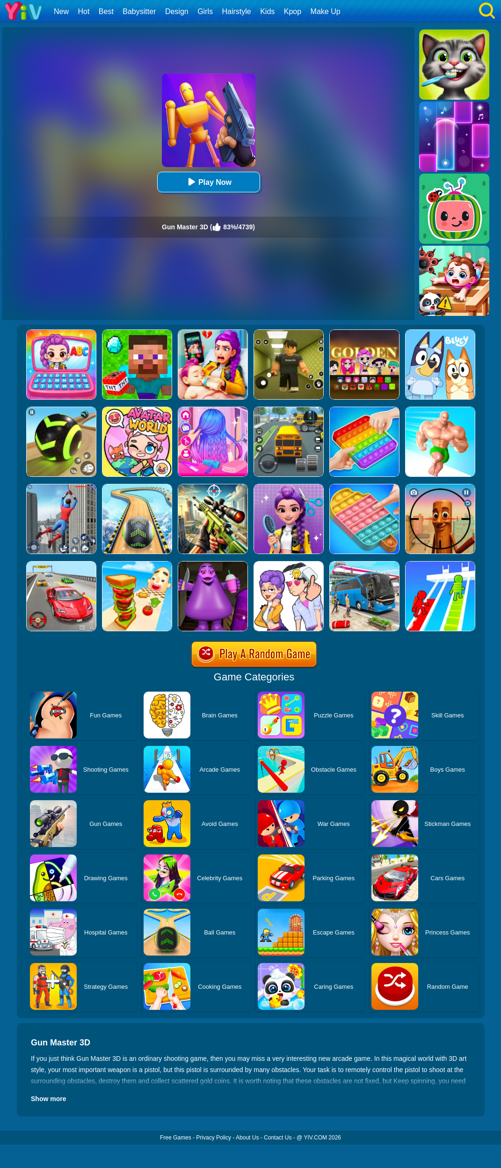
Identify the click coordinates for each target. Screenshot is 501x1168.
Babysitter (139, 11)
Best (106, 11)
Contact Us (277, 1137)
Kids (267, 11)
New (61, 11)
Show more (48, 1098)
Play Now (208, 182)
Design (177, 11)
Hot (83, 11)
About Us (247, 1137)
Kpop (292, 11)
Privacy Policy (213, 1137)
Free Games (175, 1137)
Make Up (326, 11)
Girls (205, 11)
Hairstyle (236, 11)
